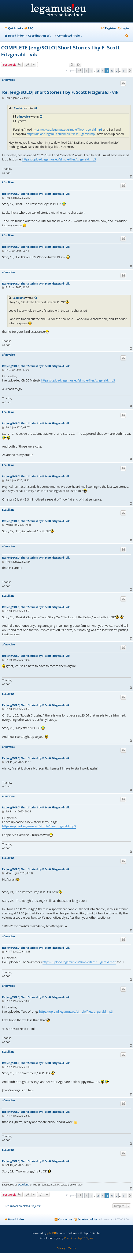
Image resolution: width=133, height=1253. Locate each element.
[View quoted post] (36, 108)
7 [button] (116, 71)
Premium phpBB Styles (78, 1238)
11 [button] (124, 71)
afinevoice (8, 79)
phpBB (51, 1233)
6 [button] (112, 71)
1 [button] (91, 71)
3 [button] (98, 71)
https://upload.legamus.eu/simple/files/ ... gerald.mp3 (67, 129)
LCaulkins (18, 108)
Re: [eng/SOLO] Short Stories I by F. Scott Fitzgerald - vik (60, 92)
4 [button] (102, 71)
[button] (79, 70)
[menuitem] (28, 28)
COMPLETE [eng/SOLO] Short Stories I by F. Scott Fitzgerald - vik (60, 51)
